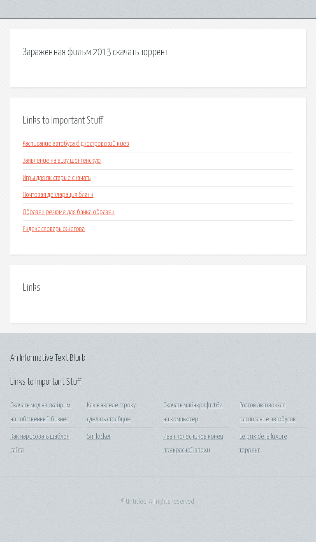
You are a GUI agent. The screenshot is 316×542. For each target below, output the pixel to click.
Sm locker (99, 436)
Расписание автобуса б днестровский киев (76, 143)
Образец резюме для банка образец (68, 212)
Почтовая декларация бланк (58, 195)
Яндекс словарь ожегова (54, 229)
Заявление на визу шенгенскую (62, 160)
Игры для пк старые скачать (57, 178)
